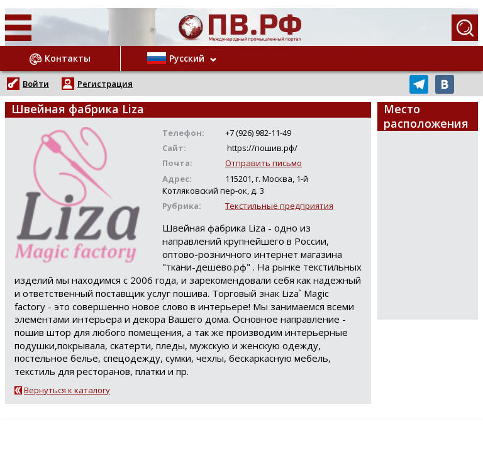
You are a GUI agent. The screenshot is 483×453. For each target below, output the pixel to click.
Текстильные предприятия (279, 205)
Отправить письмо (263, 163)
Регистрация (105, 83)
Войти (36, 83)
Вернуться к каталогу (67, 390)
